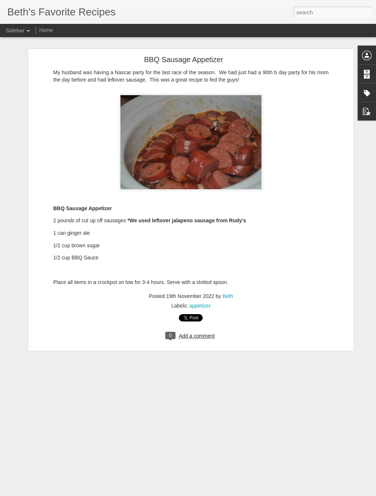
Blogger (211, 492)
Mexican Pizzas (33, 474)
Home (46, 30)
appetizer (200, 289)
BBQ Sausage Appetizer (183, 43)
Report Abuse (232, 492)
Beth (228, 279)
